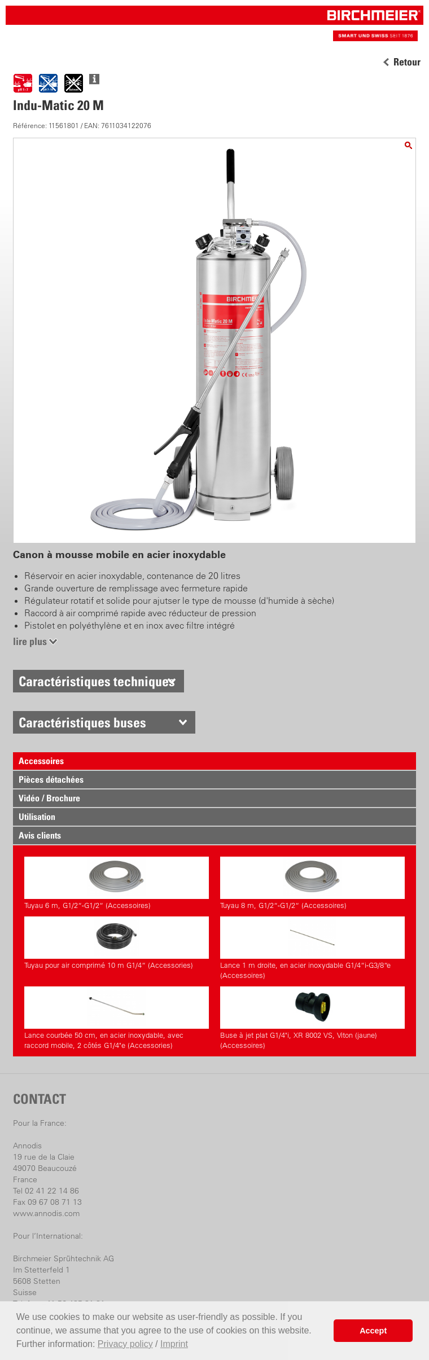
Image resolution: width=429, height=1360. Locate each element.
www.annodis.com (46, 1213)
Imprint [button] (174, 1344)
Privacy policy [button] (125, 1344)
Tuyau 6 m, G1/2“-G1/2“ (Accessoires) (116, 883)
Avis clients (40, 835)
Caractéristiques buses (82, 722)
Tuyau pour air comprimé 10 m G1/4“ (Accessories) (116, 942)
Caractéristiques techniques (97, 681)
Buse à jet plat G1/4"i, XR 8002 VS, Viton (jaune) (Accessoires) (312, 1018)
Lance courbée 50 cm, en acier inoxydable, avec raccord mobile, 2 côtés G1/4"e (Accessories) (116, 1018)
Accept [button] (373, 1330)
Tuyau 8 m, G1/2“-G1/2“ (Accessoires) (312, 883)
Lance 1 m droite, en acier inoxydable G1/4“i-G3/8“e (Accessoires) (312, 948)
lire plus (30, 641)
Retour (407, 62)
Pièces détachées (51, 779)
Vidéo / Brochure (49, 798)
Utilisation (37, 816)
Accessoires (41, 760)
